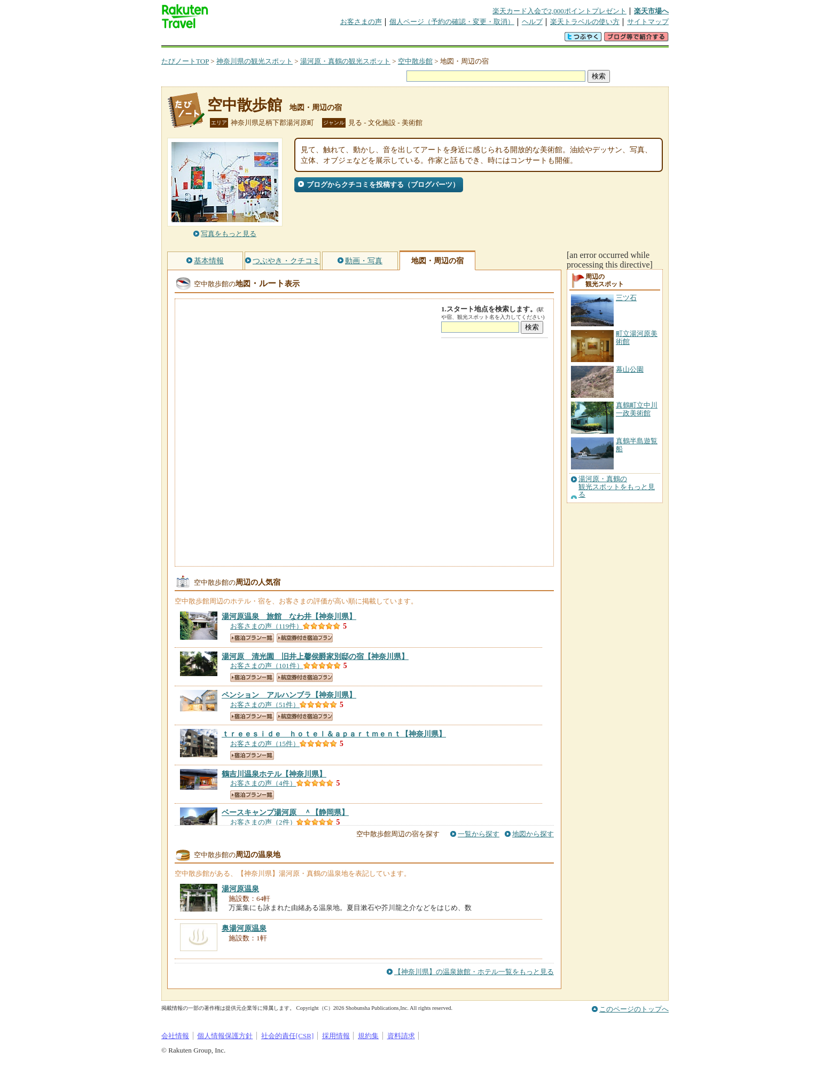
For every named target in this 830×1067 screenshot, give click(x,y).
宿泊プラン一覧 (252, 637)
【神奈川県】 (289, 616)
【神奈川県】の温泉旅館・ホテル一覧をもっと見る (474, 972)
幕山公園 (630, 369)
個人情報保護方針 (225, 1036)
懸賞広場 (286, 40)
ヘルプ (532, 22)
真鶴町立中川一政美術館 (636, 409)
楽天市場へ (651, 11)
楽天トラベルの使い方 (585, 22)
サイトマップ (648, 22)
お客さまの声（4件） (263, 783)
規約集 (368, 1036)
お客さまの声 (361, 22)
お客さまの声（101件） (266, 666)
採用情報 (336, 1036)
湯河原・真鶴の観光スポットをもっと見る (616, 486)
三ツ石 (626, 298)
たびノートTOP (185, 61)
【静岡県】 (285, 812)
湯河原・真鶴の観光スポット (345, 61)
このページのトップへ (634, 1009)
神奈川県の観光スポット (254, 61)
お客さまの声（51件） (265, 705)
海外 (242, 40)
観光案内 (417, 40)
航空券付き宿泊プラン (305, 637)
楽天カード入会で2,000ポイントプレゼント (559, 11)
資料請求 (401, 1036)
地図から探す (533, 834)
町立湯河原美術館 (636, 337)
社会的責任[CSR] (287, 1036)
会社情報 (175, 1036)
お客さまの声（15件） (265, 744)
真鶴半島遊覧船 (636, 444)
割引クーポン (330, 40)
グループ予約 (374, 40)
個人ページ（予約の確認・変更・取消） (451, 22)
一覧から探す (478, 834)
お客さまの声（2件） (263, 822)
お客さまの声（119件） (266, 626)
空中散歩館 (415, 61)
